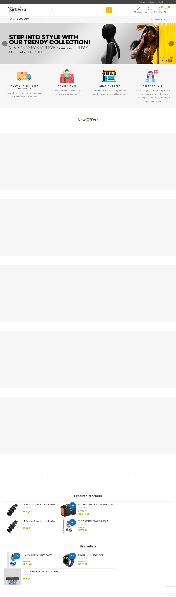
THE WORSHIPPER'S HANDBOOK (93, 521)
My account (138, 12)
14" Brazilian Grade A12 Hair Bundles (39, 521)
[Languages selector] (163, 2)
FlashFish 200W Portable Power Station (96, 504)
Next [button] (171, 44)
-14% (72, 556)
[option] (88, 43)
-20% (72, 522)
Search (109, 10)
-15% (72, 506)
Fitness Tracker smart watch (91, 555)
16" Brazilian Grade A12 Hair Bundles (39, 504)
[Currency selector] (147, 2)
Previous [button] (5, 44)
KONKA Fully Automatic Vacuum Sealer (40, 571)
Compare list (150, 12)
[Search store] (77, 10)
